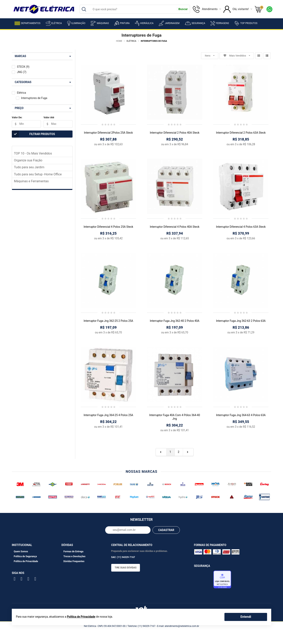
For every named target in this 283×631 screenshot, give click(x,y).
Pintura (122, 23)
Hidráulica (144, 23)
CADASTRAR (166, 530)
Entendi (245, 617)
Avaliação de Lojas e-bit (203, 580)
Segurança (195, 23)
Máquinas (100, 23)
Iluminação (76, 23)
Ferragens (219, 23)
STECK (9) (23, 66)
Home (119, 41)
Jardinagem (169, 23)
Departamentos (27, 23)
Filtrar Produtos (33, 134)
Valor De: (17, 117)
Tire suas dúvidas (126, 567)
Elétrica (54, 23)
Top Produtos (245, 23)
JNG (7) (21, 72)
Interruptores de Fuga (34, 98)
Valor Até (49, 117)
